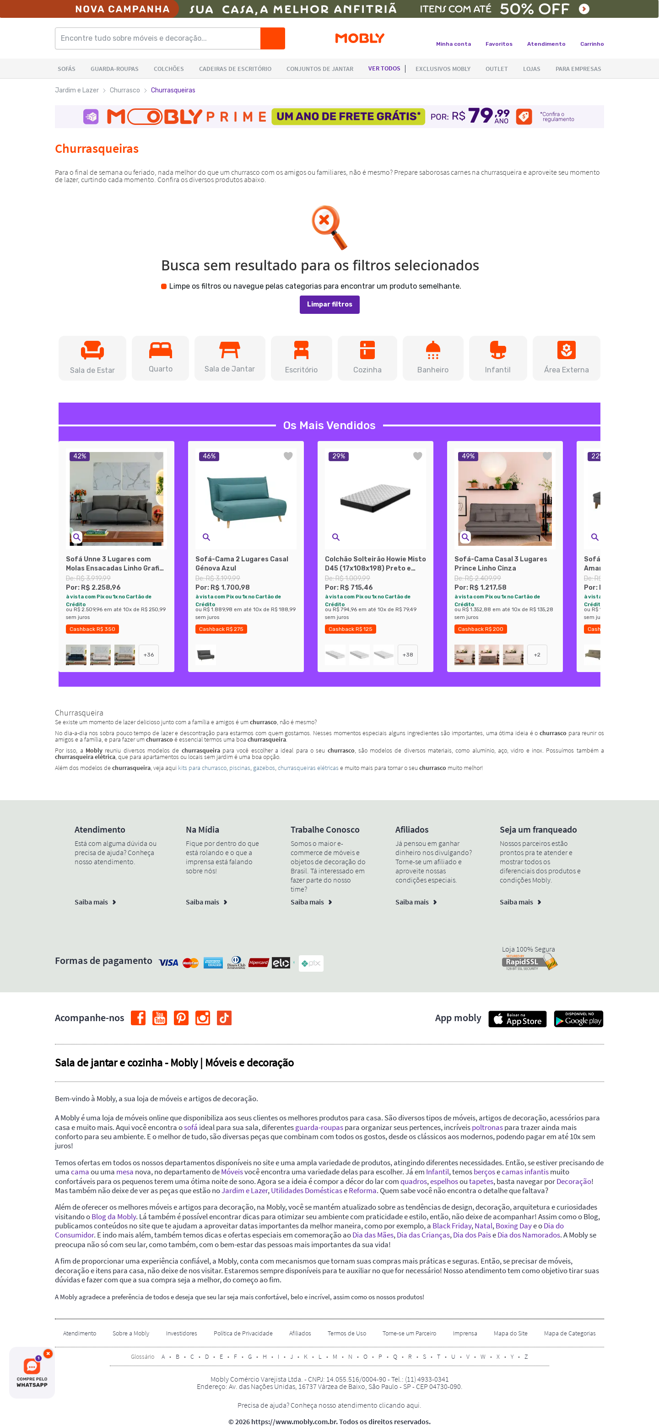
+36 (149, 654)
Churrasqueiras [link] (173, 90)
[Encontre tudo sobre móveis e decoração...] (160, 38)
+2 (537, 654)
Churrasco (125, 90)
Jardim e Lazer (77, 90)
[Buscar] (272, 38)
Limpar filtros (329, 304)
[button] (92, 358)
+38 (408, 654)
